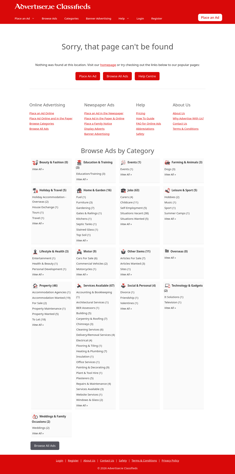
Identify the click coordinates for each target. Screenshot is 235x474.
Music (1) (170, 202)
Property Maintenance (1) (49, 308)
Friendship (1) (129, 297)
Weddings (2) (40, 428)
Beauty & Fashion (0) (53, 162)
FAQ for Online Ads (148, 123)
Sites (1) (125, 269)
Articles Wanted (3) (132, 263)
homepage (108, 65)
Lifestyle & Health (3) (54, 251)
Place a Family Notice (98, 123)
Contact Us (180, 123)
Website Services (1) (89, 394)
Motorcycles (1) (86, 269)
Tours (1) (38, 212)
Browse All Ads (117, 76)
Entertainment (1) (43, 258)
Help (126, 18)
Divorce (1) (127, 292)
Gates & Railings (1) (89, 213)
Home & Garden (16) (97, 190)
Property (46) (48, 285)
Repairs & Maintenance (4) (93, 383)
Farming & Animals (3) (187, 162)
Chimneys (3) (84, 324)
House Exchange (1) (45, 207)
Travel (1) (38, 218)
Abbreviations (145, 128)
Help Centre (147, 76)
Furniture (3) (84, 202)
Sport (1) (170, 208)
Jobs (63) (133, 190)
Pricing (140, 113)
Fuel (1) (81, 197)
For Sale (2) (39, 303)
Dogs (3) (169, 169)
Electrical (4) (84, 340)
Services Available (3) (90, 389)
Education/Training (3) (90, 173)
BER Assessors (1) (87, 308)
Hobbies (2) (171, 197)
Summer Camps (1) (177, 213)
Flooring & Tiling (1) (89, 345)
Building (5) (83, 313)
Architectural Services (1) (92, 302)
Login (140, 18)
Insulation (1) (85, 356)
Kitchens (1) (84, 218)
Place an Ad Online (41, 113)
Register (156, 18)
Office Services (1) (88, 362)
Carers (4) (126, 197)
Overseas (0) (179, 251)
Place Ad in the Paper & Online (104, 118)
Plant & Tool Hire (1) (89, 373)
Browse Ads (49, 18)
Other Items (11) (139, 251)
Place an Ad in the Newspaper (104, 113)
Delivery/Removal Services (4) (95, 335)
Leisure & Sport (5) (184, 190)
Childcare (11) (129, 202)
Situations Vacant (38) (134, 213)
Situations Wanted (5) (134, 218)
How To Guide (145, 118)
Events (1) (134, 162)
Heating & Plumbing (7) (91, 351)
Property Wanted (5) (45, 314)
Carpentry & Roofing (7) (91, 318)
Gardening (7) (85, 208)
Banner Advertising (98, 18)
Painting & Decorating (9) (92, 367)
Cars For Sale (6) (86, 258)
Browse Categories (41, 123)
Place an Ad (26, 18)
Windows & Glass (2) (89, 400)
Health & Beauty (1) (45, 263)
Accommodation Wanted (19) (51, 297)
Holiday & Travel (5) (52, 190)
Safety (140, 134)
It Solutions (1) (173, 297)
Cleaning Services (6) (89, 329)
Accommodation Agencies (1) (51, 292)
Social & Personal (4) (142, 285)
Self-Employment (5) (133, 208)
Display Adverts (94, 128)
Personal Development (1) (49, 269)
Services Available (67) (99, 285)
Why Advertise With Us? (188, 118)
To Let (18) (39, 319)
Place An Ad (87, 76)
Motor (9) (90, 251)
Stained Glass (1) (87, 229)
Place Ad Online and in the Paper (51, 118)
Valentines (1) (129, 303)
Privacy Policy (170, 460)
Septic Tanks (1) (86, 224)
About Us (179, 113)
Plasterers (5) (84, 378)
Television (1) (172, 302)
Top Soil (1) (83, 235)
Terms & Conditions (185, 128)
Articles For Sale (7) (132, 258)
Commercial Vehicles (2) (92, 263)
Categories (71, 18)
